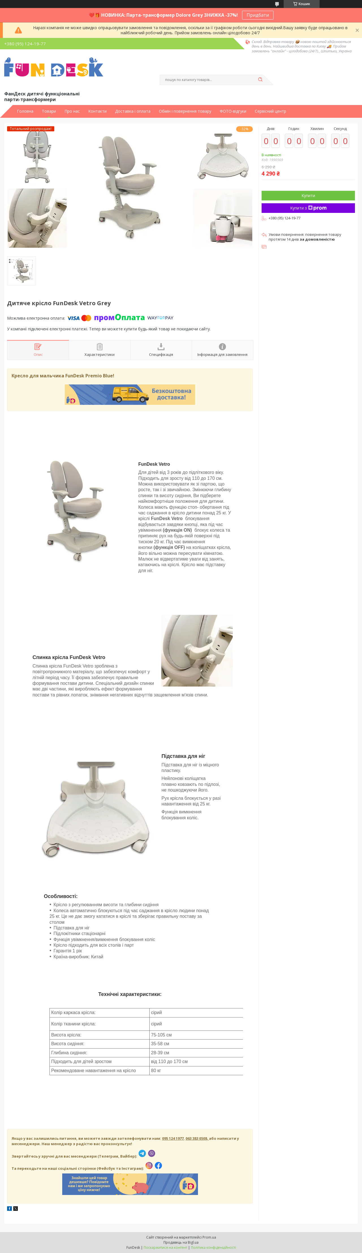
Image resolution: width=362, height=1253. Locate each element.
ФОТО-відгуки (233, 111)
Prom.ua (209, 1237)
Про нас (72, 111)
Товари (49, 111)
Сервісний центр (270, 111)
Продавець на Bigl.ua (181, 1242)
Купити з (308, 208)
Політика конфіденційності (213, 1247)
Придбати (258, 15)
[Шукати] (260, 80)
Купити (308, 195)
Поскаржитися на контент (165, 1247)
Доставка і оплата (132, 111)
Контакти (97, 111)
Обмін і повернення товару (185, 111)
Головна (25, 111)
